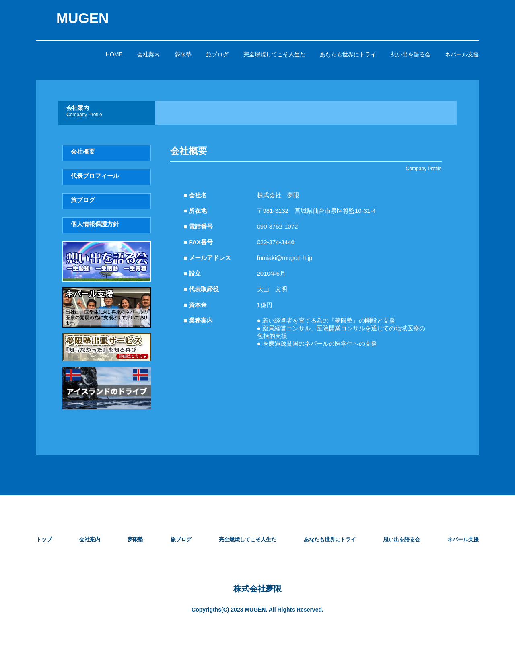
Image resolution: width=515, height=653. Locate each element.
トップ (44, 539)
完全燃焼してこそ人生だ (274, 54)
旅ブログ (217, 54)
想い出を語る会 (411, 54)
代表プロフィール (95, 175)
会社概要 (83, 151)
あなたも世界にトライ (348, 54)
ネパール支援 (462, 54)
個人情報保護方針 (95, 223)
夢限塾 (183, 54)
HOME (114, 54)
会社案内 (148, 54)
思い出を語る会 (401, 539)
